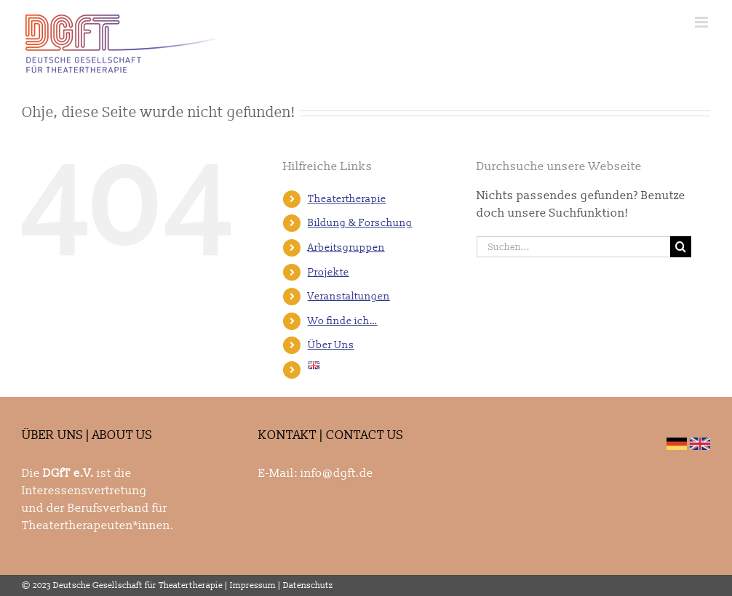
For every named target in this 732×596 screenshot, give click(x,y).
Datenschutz (308, 585)
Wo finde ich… (343, 321)
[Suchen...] (573, 246)
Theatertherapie (347, 199)
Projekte (328, 272)
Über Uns (331, 345)
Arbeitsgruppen (346, 247)
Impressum (253, 585)
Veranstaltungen (349, 296)
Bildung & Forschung (360, 223)
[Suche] (680, 246)
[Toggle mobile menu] (702, 22)
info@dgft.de (337, 473)
